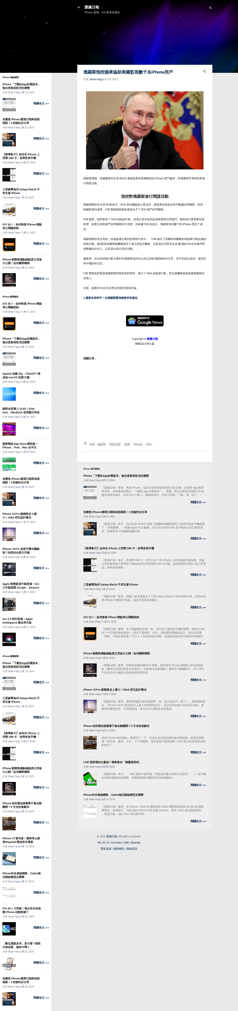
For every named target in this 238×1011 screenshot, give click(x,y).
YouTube (116, 842)
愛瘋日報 (92, 7)
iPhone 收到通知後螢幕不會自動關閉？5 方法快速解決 (116, 725)
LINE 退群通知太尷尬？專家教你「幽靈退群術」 (112, 762)
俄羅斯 (101, 444)
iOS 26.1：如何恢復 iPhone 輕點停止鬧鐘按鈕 (111, 617)
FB (99, 842)
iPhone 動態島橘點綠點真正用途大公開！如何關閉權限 (116, 653)
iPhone (138, 444)
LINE (126, 842)
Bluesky (136, 842)
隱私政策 (106, 848)
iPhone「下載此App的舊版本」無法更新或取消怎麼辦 (116, 475)
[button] (204, 71)
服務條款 (119, 848)
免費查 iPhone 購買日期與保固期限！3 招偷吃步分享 (115, 512)
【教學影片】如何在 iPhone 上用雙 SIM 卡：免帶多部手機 (118, 548)
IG (104, 842)
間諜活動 (115, 444)
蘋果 (127, 444)
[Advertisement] (144, 41)
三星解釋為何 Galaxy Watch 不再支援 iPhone (110, 584)
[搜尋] (210, 8)
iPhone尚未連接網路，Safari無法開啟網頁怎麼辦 (113, 794)
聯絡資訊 (131, 848)
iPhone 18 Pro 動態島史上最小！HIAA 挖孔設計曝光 (114, 689)
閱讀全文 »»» (198, 502)
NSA (148, 444)
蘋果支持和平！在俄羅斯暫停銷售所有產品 (112, 297)
